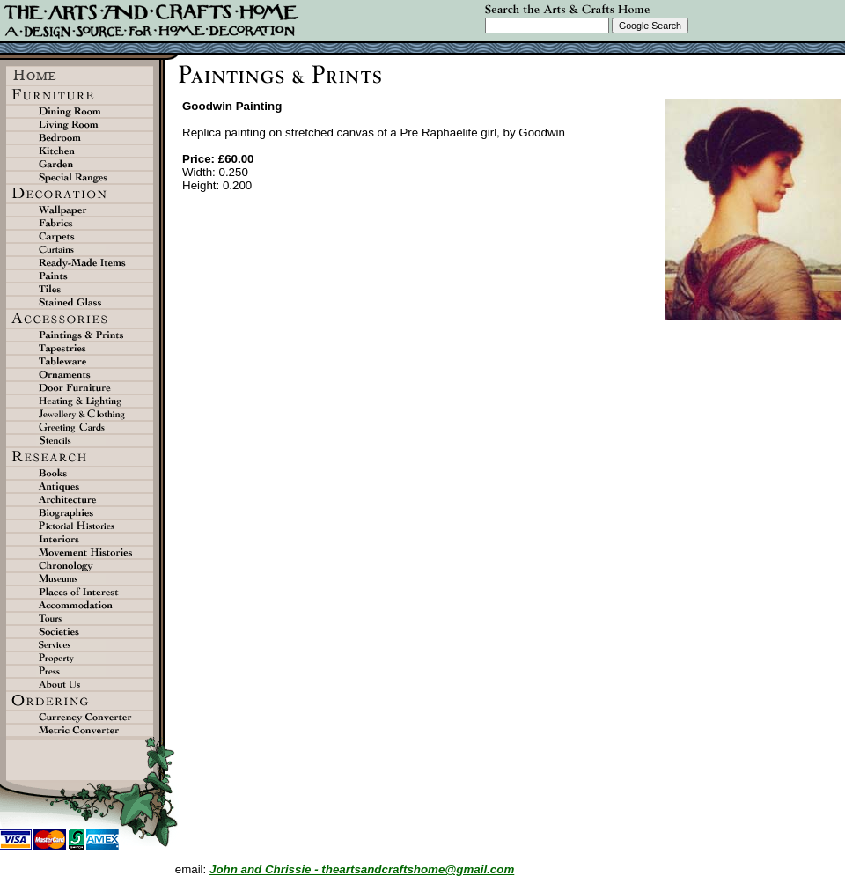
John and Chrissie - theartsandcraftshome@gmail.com (361, 869)
